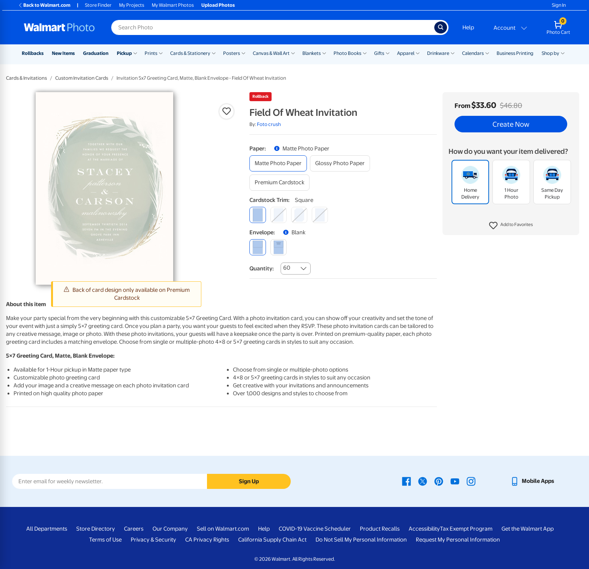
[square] (257, 215)
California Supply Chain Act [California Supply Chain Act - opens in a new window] (272, 539)
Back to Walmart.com (44, 5)
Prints (151, 53)
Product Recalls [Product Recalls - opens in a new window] (380, 528)
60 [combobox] (286, 267)
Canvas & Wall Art (271, 53)
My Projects (131, 5)
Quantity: (261, 268)
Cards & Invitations (26, 78)
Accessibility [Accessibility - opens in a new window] (424, 528)
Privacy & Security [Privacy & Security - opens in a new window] (153, 539)
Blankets (311, 53)
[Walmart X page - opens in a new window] (422, 481)
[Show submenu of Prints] (161, 52)
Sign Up (249, 481)
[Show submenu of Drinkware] (452, 52)
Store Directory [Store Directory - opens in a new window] (95, 528)
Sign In (559, 5)
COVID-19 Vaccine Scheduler (315, 528)
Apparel (405, 53)
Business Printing (515, 53)
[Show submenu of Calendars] (487, 52)
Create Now (510, 124)
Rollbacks (33, 53)
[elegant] (299, 215)
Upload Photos (218, 5)
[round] (278, 215)
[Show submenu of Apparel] (417, 52)
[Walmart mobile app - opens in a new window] (532, 481)
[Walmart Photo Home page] (59, 27)
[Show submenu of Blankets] (324, 52)
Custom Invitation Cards (81, 78)
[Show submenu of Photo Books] (364, 52)
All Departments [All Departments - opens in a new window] (46, 528)
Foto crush (269, 124)
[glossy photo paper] (340, 163)
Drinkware (438, 53)
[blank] (257, 247)
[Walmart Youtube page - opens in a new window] (454, 481)
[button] (511, 225)
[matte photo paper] (278, 163)
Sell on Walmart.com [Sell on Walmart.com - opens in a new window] (223, 528)
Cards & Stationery (190, 53)
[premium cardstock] (279, 182)
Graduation (96, 53)
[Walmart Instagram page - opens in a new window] (471, 481)
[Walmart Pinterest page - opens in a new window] (438, 481)
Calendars (473, 53)
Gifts (379, 53)
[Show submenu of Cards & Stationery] (213, 52)
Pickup (124, 53)
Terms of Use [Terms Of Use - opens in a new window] (105, 539)
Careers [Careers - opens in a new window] (133, 528)
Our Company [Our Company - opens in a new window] (170, 528)
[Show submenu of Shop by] (562, 52)
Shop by (550, 53)
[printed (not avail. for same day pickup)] (278, 247)
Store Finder (98, 5)
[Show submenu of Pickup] (135, 52)
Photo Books (347, 53)
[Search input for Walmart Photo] (272, 27)
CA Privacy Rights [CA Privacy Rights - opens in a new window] (207, 539)
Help (468, 27)
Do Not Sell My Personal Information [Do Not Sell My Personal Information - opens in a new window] (361, 539)
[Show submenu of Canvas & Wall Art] (293, 52)
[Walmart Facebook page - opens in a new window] (406, 481)
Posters (231, 53)
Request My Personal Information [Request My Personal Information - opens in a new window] (458, 539)
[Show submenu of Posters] (243, 52)
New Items (63, 53)
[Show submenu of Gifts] (387, 52)
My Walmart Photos (173, 5)
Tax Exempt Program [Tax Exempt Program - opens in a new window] (466, 528)
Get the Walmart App (527, 528)
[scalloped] (320, 215)
